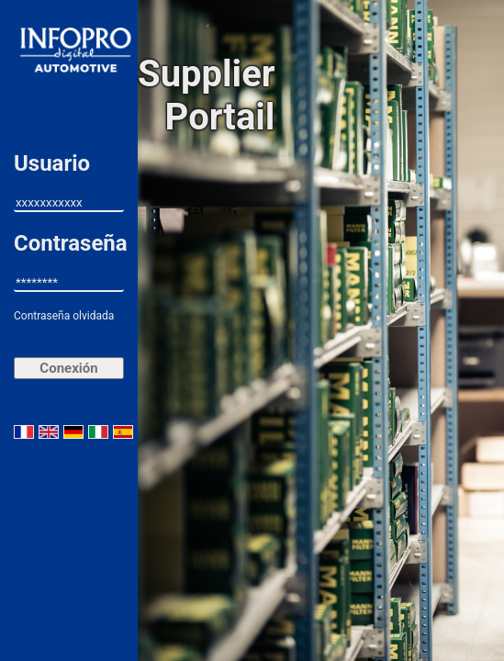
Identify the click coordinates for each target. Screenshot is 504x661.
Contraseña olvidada (64, 315)
